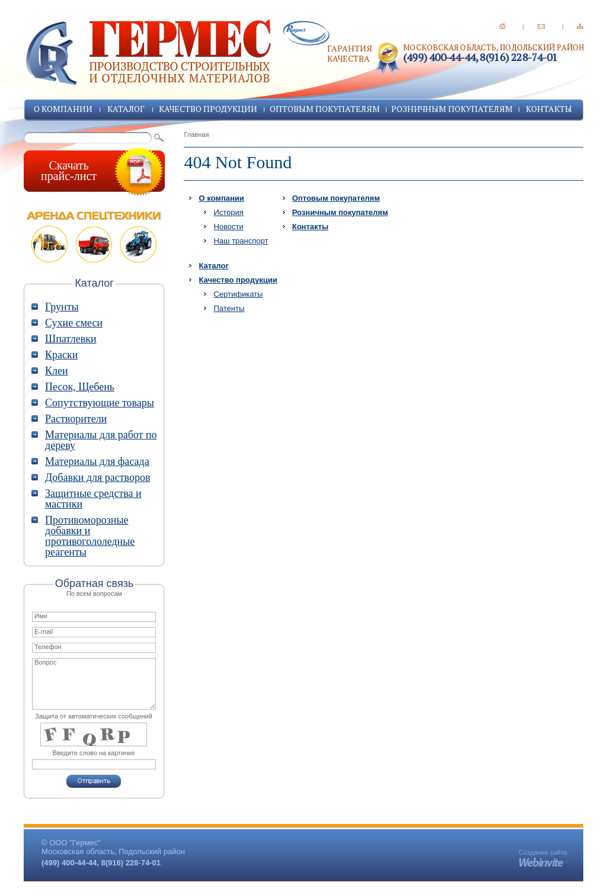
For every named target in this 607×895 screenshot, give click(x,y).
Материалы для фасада (97, 461)
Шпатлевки (71, 338)
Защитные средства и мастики (93, 498)
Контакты (549, 108)
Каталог (126, 108)
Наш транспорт (240, 240)
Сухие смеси (74, 322)
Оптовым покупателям (325, 108)
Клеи (56, 370)
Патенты (228, 308)
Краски (61, 354)
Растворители (76, 418)
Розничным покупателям (452, 108)
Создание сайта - (543, 856)
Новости (228, 226)
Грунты (62, 306)
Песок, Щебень (79, 386)
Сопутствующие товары (99, 402)
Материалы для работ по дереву (101, 440)
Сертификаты (238, 294)
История (228, 212)
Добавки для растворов (97, 477)
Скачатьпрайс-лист (69, 170)
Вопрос (94, 684)
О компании (63, 108)
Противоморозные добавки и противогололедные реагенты (90, 536)
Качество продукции (208, 108)
